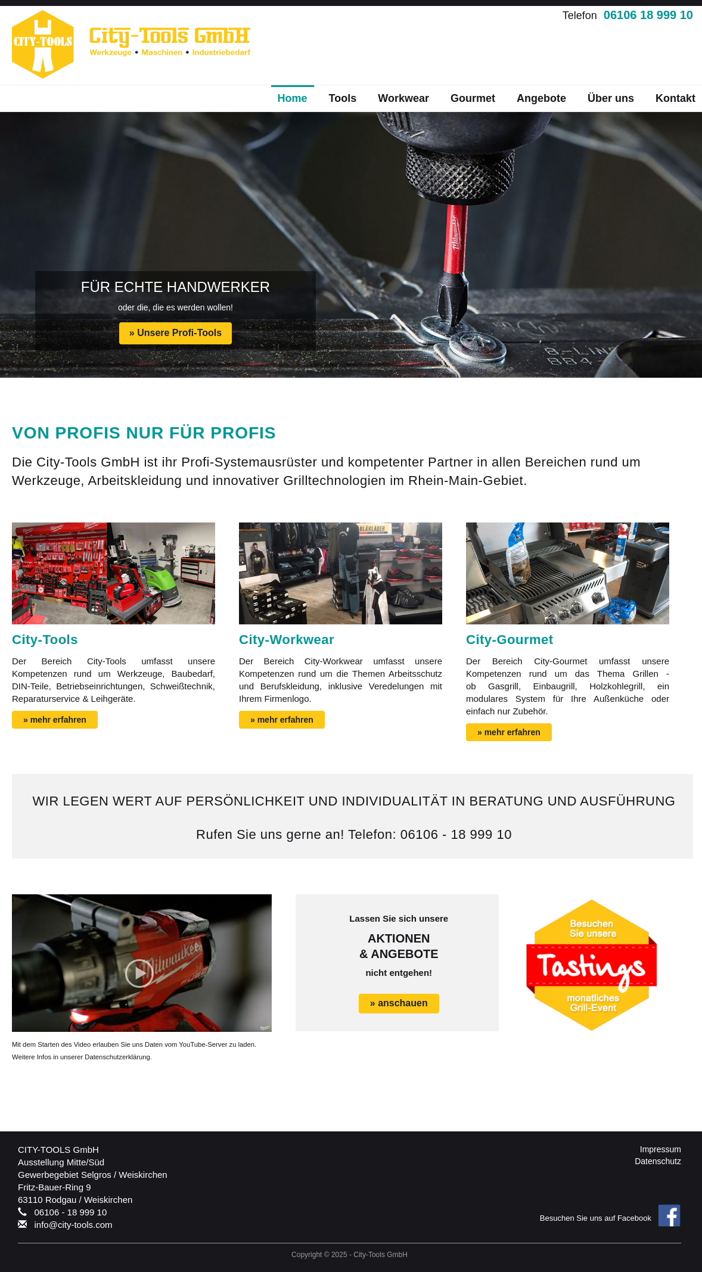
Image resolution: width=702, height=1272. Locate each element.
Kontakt (675, 98)
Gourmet (473, 98)
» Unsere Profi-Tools (175, 333)
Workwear (403, 98)
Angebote (541, 98)
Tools (343, 98)
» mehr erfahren (54, 719)
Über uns (611, 98)
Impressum (660, 1149)
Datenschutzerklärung (117, 1056)
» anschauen (399, 1003)
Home (292, 98)
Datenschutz (658, 1161)
